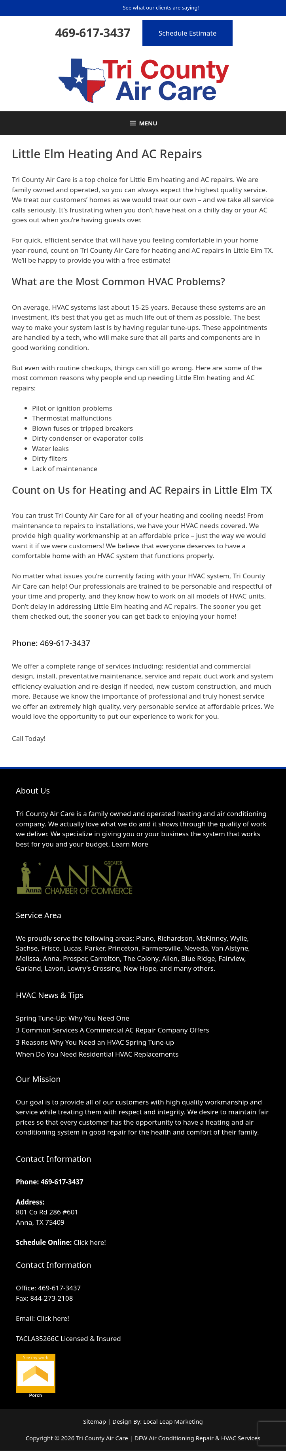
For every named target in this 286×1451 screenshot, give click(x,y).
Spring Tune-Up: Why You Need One (72, 1018)
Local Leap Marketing (173, 1421)
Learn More (130, 844)
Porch (35, 1395)
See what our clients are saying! (161, 7)
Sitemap (94, 1421)
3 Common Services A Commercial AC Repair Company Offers (112, 1029)
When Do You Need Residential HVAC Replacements (97, 1054)
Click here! (90, 1242)
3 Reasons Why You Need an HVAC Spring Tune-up (95, 1042)
